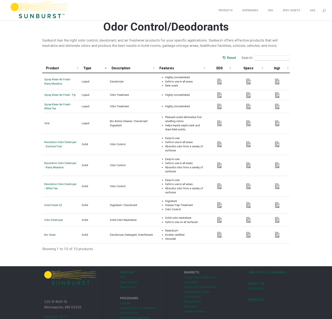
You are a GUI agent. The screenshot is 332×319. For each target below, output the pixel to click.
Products (225, 10)
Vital (47, 116)
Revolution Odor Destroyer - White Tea (67, 165)
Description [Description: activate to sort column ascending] (128, 68)
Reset (231, 58)
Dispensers (250, 10)
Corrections (192, 273)
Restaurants (192, 278)
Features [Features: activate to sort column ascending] (183, 68)
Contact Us (256, 265)
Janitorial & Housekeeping (138, 285)
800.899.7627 (55, 293)
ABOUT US (256, 260)
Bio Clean (50, 211)
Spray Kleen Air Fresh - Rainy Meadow (67, 81)
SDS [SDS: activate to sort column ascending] (249, 68)
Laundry (125, 280)
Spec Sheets (291, 10)
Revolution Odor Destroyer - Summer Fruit (69, 131)
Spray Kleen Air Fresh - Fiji (60, 94)
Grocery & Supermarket (200, 264)
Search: (265, 58)
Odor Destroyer (53, 196)
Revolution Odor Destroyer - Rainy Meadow (70, 148)
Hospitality (191, 259)
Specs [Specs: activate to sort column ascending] (266, 68)
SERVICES (256, 276)
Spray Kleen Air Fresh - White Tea (64, 105)
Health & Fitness (195, 288)
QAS (312, 10)
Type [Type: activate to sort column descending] (107, 68)
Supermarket (129, 299)
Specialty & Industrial (134, 294)
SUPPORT (127, 249)
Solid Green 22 (53, 181)
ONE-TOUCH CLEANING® (267, 249)
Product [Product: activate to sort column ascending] (52, 68)
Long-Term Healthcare (199, 254)
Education (191, 283)
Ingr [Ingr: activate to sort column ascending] (282, 68)
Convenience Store (197, 268)
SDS (270, 10)
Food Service (129, 289)
